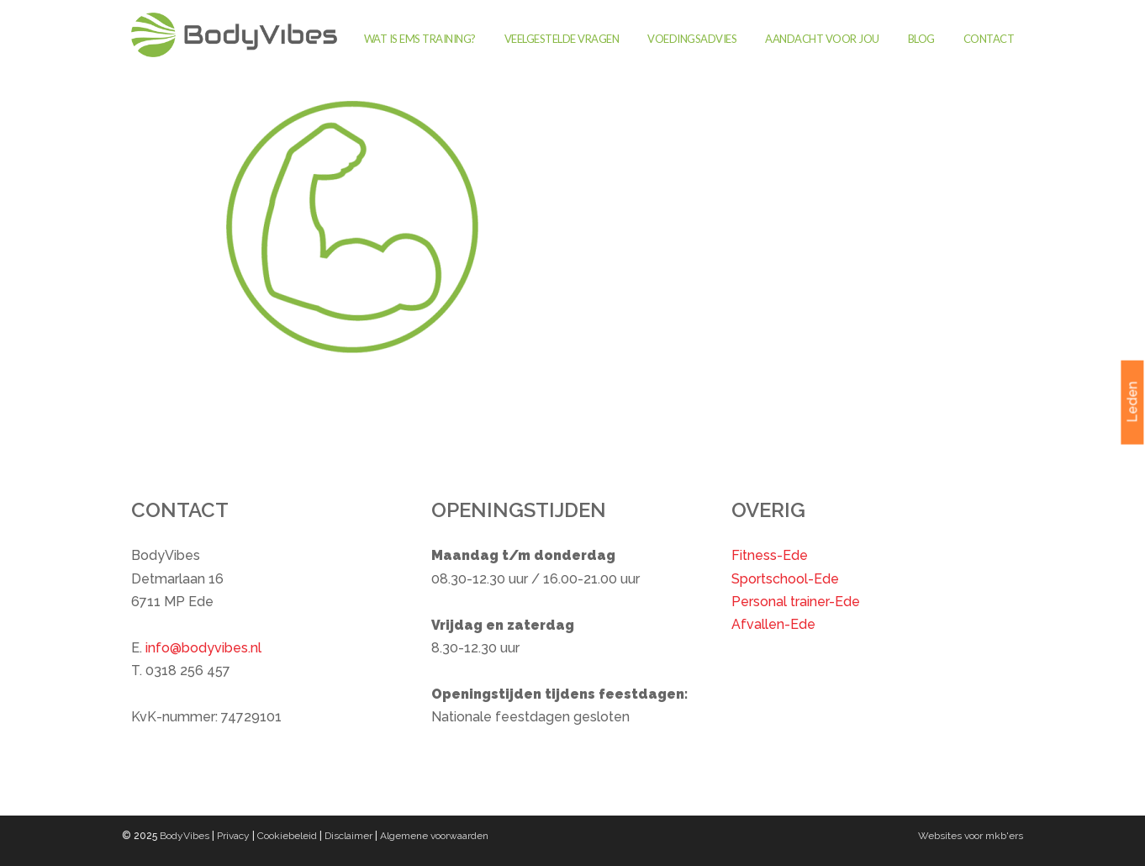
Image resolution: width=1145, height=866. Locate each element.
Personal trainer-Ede (795, 602)
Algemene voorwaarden (434, 836)
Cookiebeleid (287, 836)
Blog (921, 38)
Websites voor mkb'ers (970, 836)
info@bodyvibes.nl (203, 648)
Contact (989, 38)
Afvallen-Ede (773, 624)
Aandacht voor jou (822, 38)
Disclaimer (348, 836)
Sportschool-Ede (785, 579)
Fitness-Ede (769, 555)
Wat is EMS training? (420, 38)
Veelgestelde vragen (562, 38)
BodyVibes (184, 836)
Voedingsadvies (691, 38)
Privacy (233, 836)
